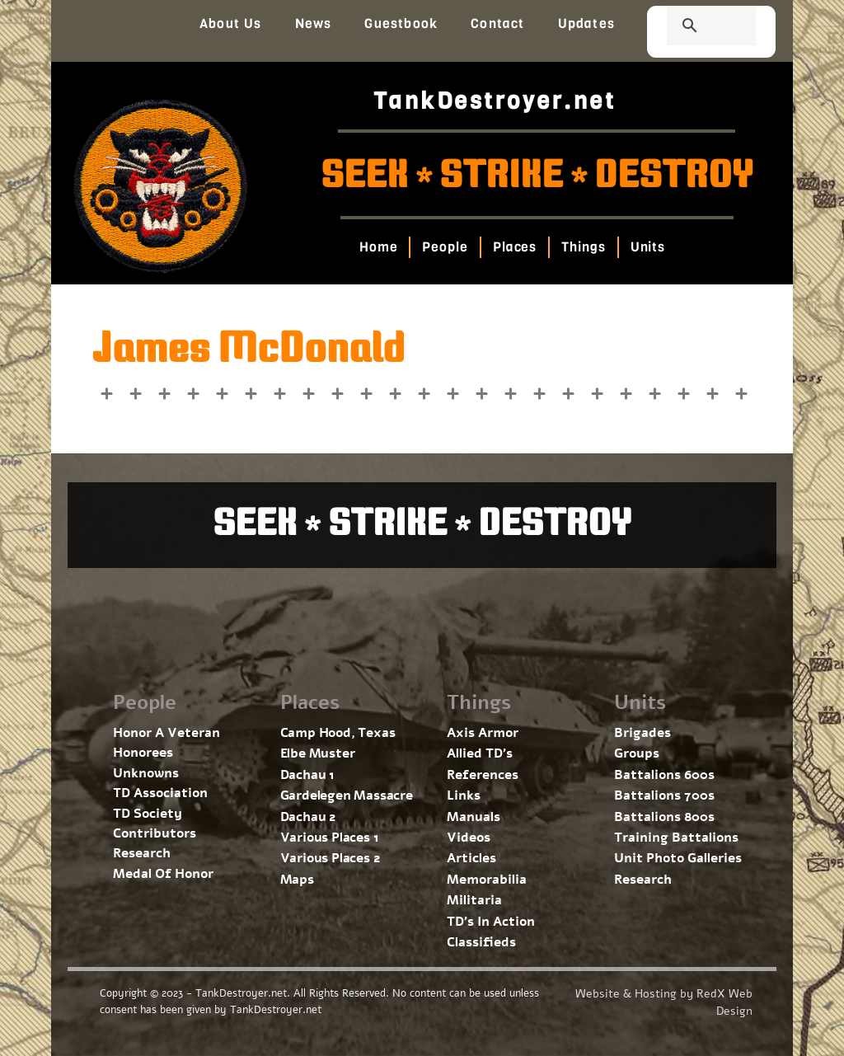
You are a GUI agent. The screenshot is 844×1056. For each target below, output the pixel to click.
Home (378, 247)
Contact (497, 23)
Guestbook (401, 23)
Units (647, 247)
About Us (230, 23)
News (313, 23)
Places (514, 247)
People (444, 247)
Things (583, 247)
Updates (586, 23)
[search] (691, 27)
